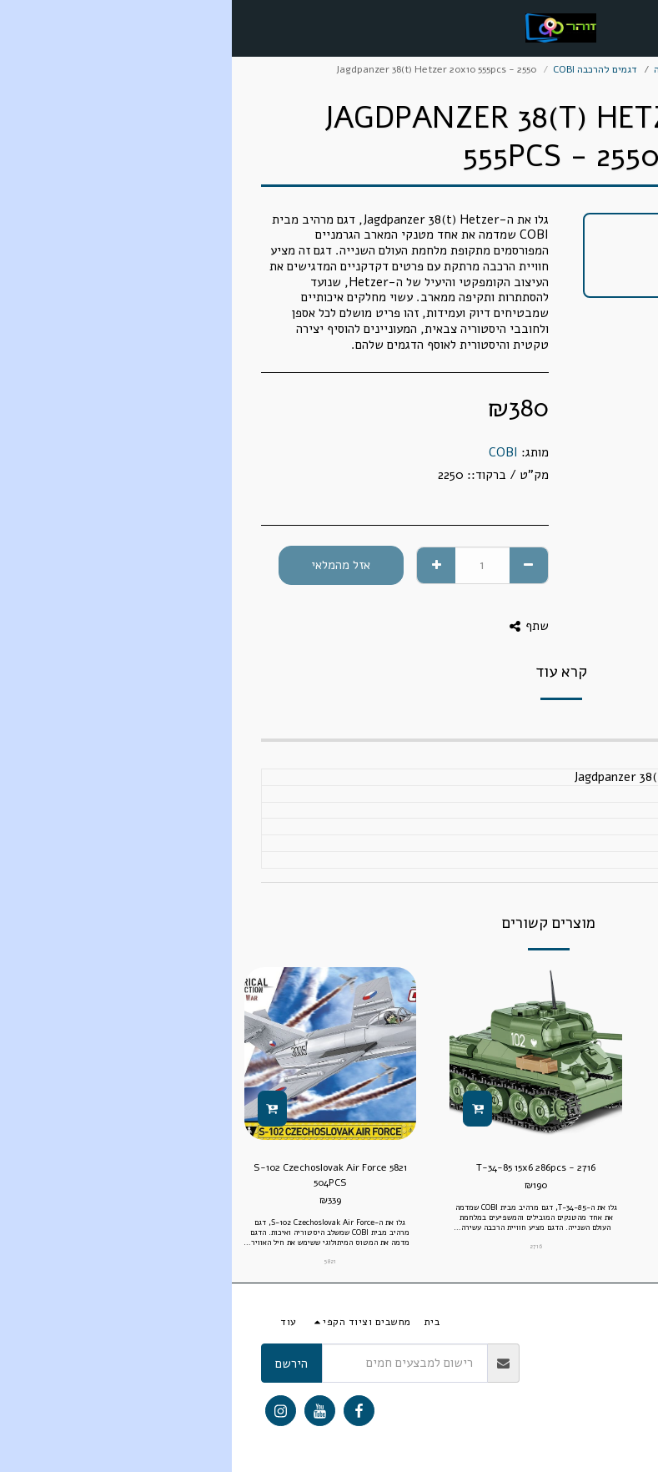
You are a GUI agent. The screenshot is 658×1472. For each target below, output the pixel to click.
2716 (304, 1247)
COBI (271, 452)
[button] (639, 27)
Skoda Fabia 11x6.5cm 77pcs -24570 (509, 1167)
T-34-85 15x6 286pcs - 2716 (304, 1167)
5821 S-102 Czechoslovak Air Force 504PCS (98, 1175)
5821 (98, 1262)
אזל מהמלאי (108, 565)
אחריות (545, 1363)
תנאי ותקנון (606, 1363)
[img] (510, 1053)
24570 (509, 1206)
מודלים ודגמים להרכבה (470, 69)
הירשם (59, 1363)
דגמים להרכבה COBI (363, 69)
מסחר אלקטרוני (567, 69)
